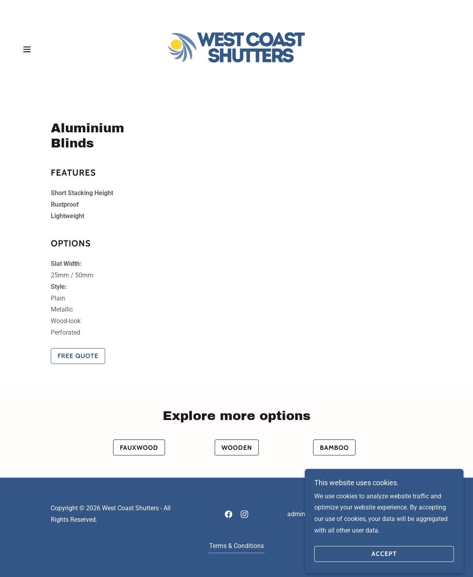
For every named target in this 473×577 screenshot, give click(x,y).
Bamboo (334, 447)
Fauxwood (139, 447)
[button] (27, 49)
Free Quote (78, 356)
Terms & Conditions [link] (236, 546)
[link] (236, 48)
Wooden (236, 447)
